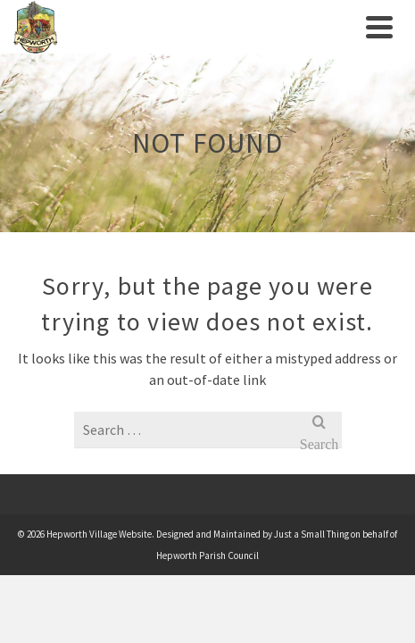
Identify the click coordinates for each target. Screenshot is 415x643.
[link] (185, 27)
